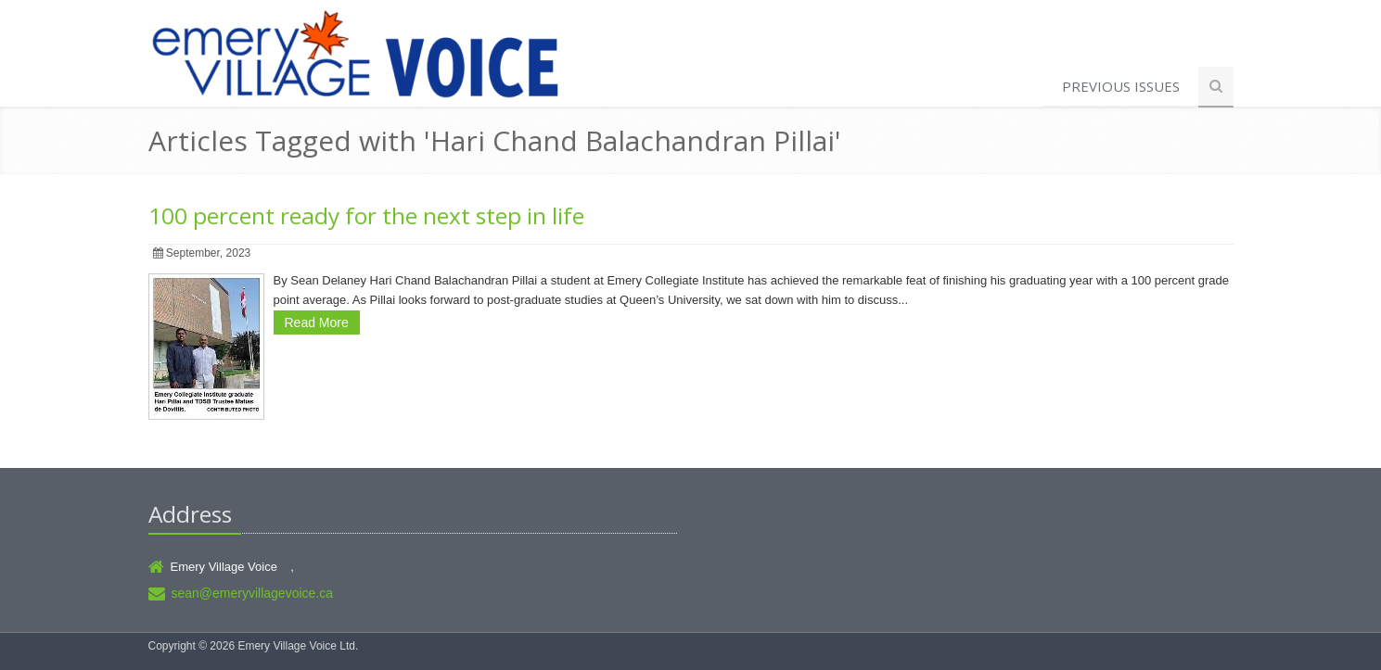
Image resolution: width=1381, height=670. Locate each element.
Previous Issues (1121, 86)
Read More (317, 322)
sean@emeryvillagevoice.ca (253, 593)
